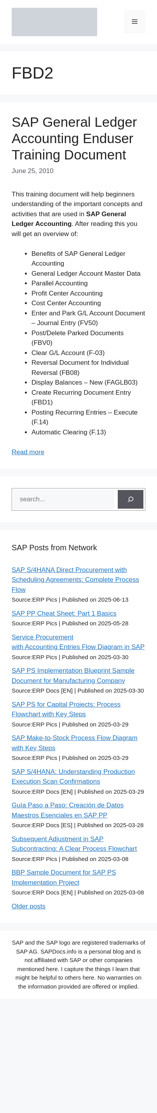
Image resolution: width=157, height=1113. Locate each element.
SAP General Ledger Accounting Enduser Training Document (74, 138)
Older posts (28, 906)
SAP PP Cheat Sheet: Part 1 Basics (64, 613)
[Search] (130, 499)
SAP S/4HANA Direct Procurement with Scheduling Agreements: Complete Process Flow (75, 579)
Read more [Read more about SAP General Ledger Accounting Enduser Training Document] (28, 452)
